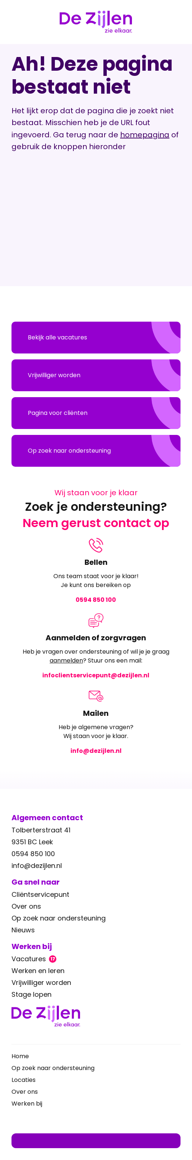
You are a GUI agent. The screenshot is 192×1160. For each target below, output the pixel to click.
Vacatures (33, 958)
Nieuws (23, 930)
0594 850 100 (96, 600)
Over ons (26, 906)
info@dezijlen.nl (96, 751)
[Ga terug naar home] (96, 1016)
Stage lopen (31, 994)
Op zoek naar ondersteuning (58, 918)
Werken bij (26, 1103)
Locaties (23, 1080)
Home (20, 1056)
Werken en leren (37, 970)
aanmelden (66, 660)
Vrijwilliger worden (41, 982)
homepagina (144, 135)
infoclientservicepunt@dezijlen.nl (95, 675)
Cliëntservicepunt (40, 894)
